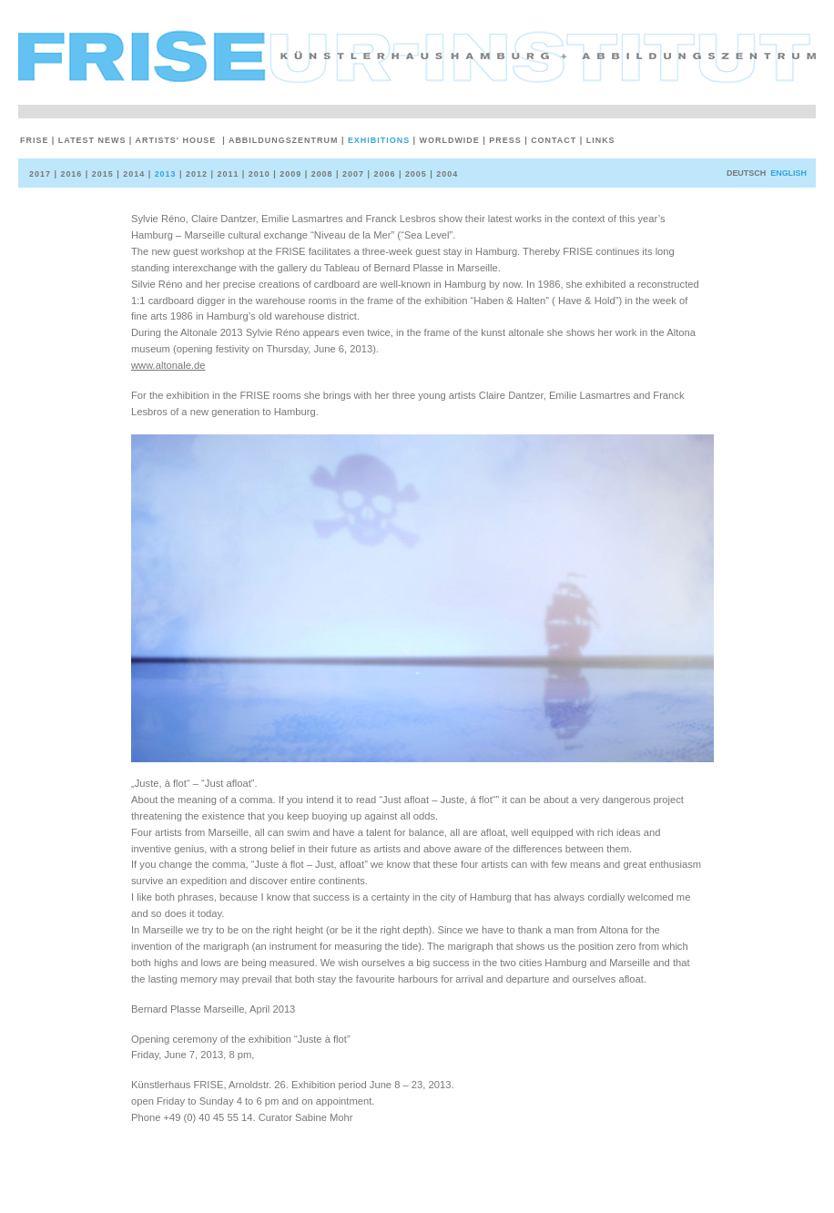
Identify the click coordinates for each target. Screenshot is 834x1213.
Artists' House (175, 140)
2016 (69, 173)
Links (599, 140)
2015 (101, 173)
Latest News (90, 140)
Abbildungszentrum (281, 140)
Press (503, 140)
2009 (288, 173)
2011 (225, 173)
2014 (132, 173)
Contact (552, 140)
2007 (351, 173)
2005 (414, 173)
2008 (320, 173)
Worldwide (448, 140)
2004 (445, 173)
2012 (194, 173)
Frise (36, 140)
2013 (163, 173)
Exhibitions (377, 140)
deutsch (746, 173)
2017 (41, 173)
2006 (382, 173)
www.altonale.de (168, 365)
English (788, 173)
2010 (257, 173)
